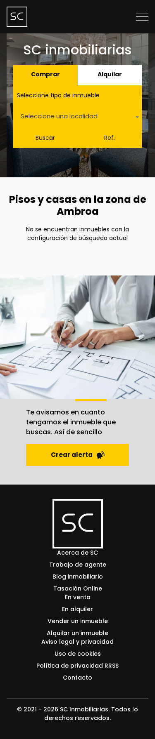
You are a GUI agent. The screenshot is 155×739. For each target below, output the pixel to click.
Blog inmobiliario (77, 576)
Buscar (45, 138)
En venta (78, 597)
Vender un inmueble (78, 621)
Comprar (45, 74)
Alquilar (110, 74)
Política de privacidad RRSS (77, 665)
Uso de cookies (78, 654)
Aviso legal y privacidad (77, 642)
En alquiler (77, 609)
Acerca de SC (77, 552)
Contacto (77, 677)
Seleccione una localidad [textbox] (59, 116)
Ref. (109, 138)
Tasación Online (77, 588)
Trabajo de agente (77, 564)
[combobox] (77, 116)
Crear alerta (78, 454)
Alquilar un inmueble (77, 633)
